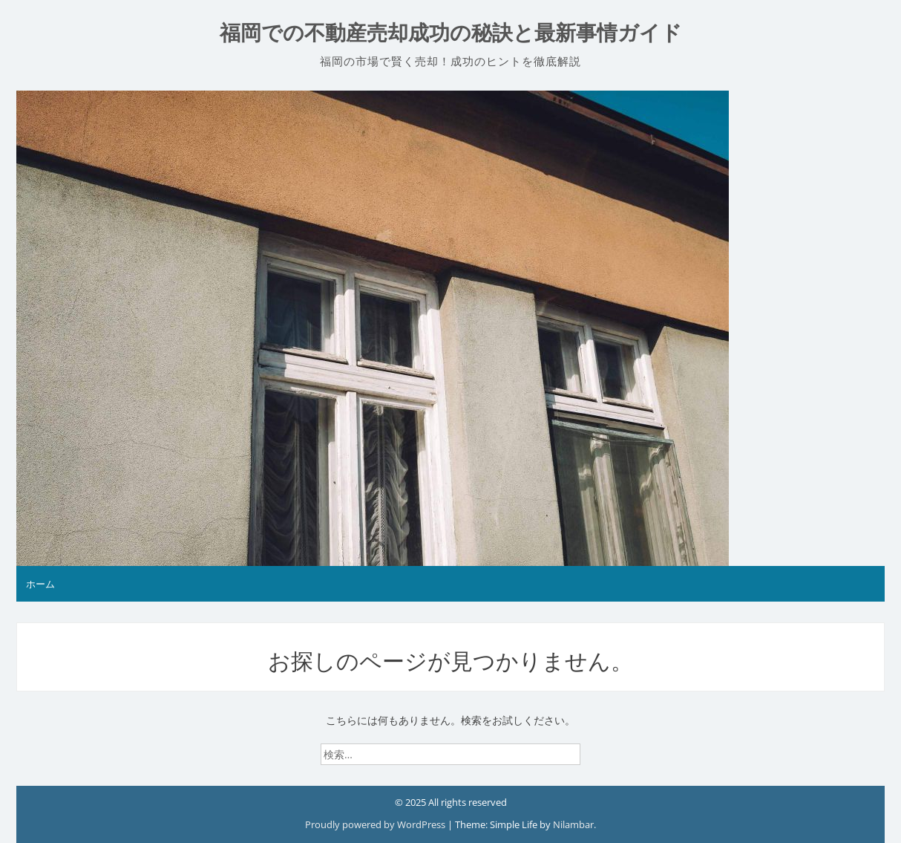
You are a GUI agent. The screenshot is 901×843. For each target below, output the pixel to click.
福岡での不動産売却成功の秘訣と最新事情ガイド (451, 33)
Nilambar (573, 824)
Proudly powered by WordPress (376, 824)
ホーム (40, 583)
